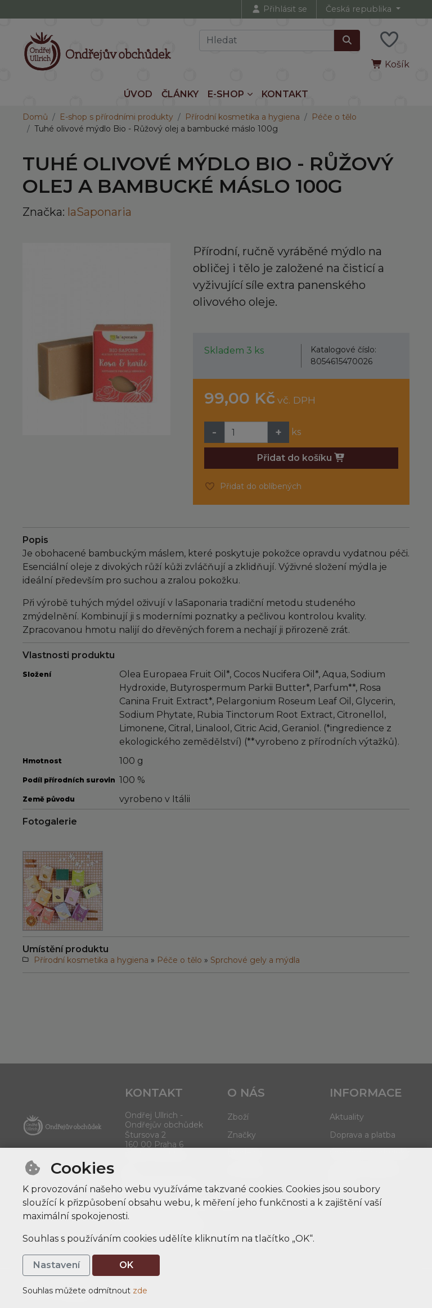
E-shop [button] (226, 94)
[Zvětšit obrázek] (96, 339)
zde (140, 1291)
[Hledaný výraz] (266, 40)
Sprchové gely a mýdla (255, 960)
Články (180, 94)
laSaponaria (100, 212)
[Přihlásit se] (279, 9)
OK (126, 1265)
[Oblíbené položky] (389, 40)
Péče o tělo (334, 117)
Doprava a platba (362, 1135)
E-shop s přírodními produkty (116, 117)
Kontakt (285, 94)
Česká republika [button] (360, 9)
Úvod (138, 94)
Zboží (238, 1117)
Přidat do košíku (301, 457)
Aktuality (347, 1117)
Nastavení (56, 1265)
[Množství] (246, 432)
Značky (241, 1135)
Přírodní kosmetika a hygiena (242, 117)
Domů (35, 117)
